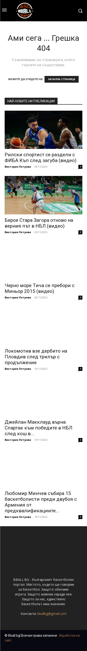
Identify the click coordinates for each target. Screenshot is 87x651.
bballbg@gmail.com (52, 613)
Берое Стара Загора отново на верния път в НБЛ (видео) (39, 223)
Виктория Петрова (18, 166)
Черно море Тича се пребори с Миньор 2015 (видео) (39, 288)
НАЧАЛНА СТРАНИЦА (61, 79)
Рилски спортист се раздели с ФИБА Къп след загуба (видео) (40, 157)
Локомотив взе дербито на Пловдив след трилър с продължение (36, 356)
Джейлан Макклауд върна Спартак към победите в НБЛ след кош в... (38, 427)
